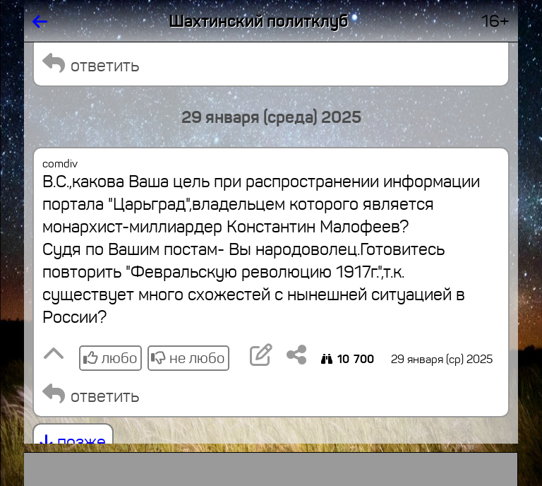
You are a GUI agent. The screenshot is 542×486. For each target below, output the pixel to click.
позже (73, 442)
